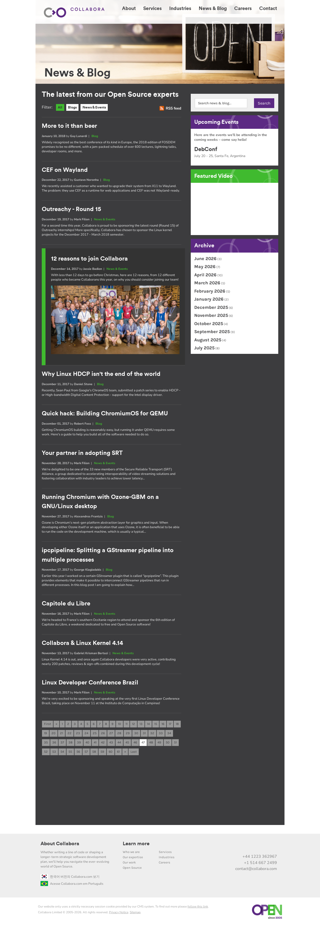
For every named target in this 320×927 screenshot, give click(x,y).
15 (155, 724)
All (60, 108)
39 (79, 743)
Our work (129, 863)
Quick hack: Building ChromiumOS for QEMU (105, 414)
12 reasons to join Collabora (89, 259)
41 (95, 743)
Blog (95, 136)
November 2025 (211, 315)
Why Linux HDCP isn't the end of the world (101, 374)
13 (141, 724)
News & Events (97, 108)
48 (151, 743)
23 (78, 734)
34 (169, 734)
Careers (164, 863)
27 (111, 734)
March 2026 (207, 283)
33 (161, 734)
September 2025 (212, 331)
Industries (166, 858)
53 (54, 753)
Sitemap (135, 913)
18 (177, 724)
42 (103, 743)
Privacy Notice (118, 913)
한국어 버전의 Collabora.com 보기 (70, 878)
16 (163, 724)
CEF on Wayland (65, 170)
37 (62, 743)
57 (86, 753)
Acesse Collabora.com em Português (71, 885)
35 (46, 743)
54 (62, 753)
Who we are (131, 853)
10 (119, 724)
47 (143, 743)
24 (86, 734)
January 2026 (209, 299)
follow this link (198, 908)
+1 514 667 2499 (260, 863)
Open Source (132, 869)
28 (119, 734)
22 (70, 734)
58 (94, 753)
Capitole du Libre (66, 604)
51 (175, 743)
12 (133, 724)
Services (165, 853)
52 (46, 753)
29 (128, 734)
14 (148, 724)
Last (133, 753)
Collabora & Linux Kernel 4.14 (82, 643)
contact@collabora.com (256, 870)
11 (127, 724)
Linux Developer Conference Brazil (90, 683)
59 (102, 753)
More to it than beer (69, 126)
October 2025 (208, 323)
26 (103, 734)
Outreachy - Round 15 (71, 210)
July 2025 (204, 348)
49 (159, 743)
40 (87, 743)
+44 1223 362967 (259, 857)
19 (45, 734)
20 (54, 734)
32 (152, 734)
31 (144, 734)
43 (111, 743)
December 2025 (211, 307)
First (47, 724)
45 (127, 743)
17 (170, 724)
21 (61, 734)
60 (110, 753)
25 (94, 734)
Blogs (73, 108)
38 (70, 743)
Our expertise (133, 858)
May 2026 (205, 266)
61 (118, 753)
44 (119, 743)
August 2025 (207, 340)
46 (135, 743)
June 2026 (205, 258)
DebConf (205, 149)
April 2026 (205, 275)
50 (168, 743)
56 (78, 753)
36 (54, 743)
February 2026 (209, 291)
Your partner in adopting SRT (82, 453)
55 (70, 753)
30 (136, 734)
